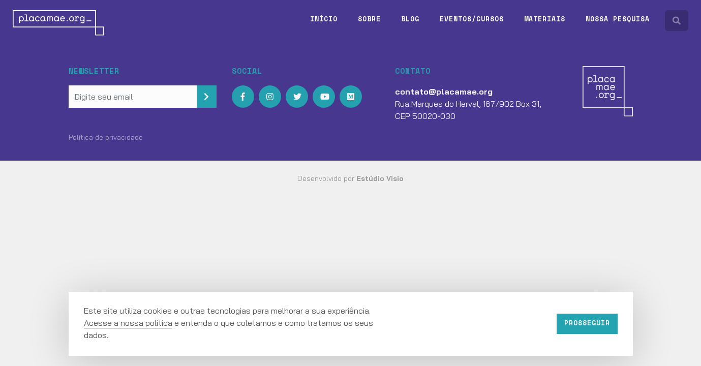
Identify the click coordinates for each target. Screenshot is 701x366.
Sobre (369, 19)
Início (324, 19)
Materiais (544, 19)
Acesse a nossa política (128, 323)
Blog (410, 19)
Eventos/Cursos (472, 19)
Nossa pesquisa (618, 19)
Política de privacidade (106, 137)
